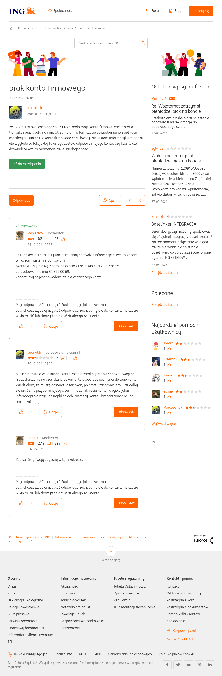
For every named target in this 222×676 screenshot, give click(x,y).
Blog (178, 10)
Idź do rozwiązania (27, 164)
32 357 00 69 (183, 639)
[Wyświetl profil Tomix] (169, 343)
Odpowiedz (21, 200)
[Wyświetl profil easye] (169, 391)
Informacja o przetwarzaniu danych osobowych (89, 537)
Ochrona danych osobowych (130, 654)
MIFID (83, 654)
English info (63, 654)
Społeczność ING (11, 28)
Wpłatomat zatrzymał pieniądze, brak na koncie (176, 158)
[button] (131, 200)
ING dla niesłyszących (30, 654)
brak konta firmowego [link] (92, 28)
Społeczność (63, 10)
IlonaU (33, 438)
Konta (34, 28)
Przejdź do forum (165, 272)
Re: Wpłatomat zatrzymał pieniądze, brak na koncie (176, 108)
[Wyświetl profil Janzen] (169, 375)
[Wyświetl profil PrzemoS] (171, 359)
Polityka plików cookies (177, 654)
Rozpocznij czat (184, 630)
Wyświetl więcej (164, 423)
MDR (97, 654)
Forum (157, 10)
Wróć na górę (111, 560)
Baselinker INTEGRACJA (174, 224)
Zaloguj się (201, 11)
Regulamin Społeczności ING (29, 537)
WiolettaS (35, 233)
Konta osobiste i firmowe (58, 28)
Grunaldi (33, 107)
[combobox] (111, 43)
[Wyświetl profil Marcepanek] (173, 407)
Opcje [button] (113, 200)
